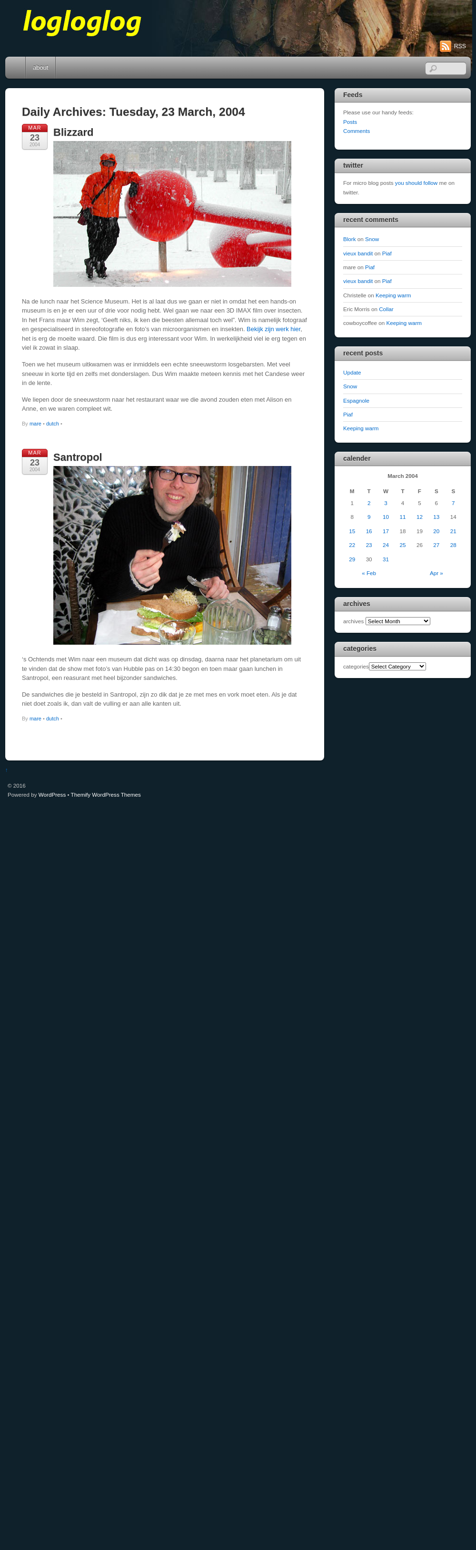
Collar (386, 309)
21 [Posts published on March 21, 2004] (453, 531)
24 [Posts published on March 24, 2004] (386, 545)
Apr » (436, 573)
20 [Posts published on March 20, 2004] (436, 531)
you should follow (416, 183)
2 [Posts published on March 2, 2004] (368, 503)
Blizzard (73, 132)
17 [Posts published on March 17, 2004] (386, 531)
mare (35, 423)
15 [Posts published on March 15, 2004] (352, 531)
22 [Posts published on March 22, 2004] (352, 545)
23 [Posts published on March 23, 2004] (369, 545)
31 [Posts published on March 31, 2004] (386, 559)
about (40, 67)
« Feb (369, 573)
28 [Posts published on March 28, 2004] (453, 545)
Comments (356, 131)
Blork (349, 239)
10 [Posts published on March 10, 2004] (386, 517)
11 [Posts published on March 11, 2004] (402, 517)
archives (353, 621)
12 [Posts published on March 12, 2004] (419, 517)
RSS (460, 46)
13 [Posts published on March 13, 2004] (436, 517)
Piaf (387, 253)
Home (16, 68)
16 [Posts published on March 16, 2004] (369, 531)
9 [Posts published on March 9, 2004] (368, 517)
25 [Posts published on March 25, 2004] (402, 545)
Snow (372, 239)
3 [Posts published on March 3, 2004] (385, 503)
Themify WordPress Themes (106, 794)
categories (356, 666)
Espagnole (356, 400)
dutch (52, 423)
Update (352, 372)
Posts (350, 122)
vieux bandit (358, 253)
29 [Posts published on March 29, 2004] (352, 559)
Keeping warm (393, 295)
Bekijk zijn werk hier (273, 329)
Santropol (77, 457)
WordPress (52, 794)
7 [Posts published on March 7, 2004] (453, 503)
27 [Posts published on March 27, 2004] (436, 545)
